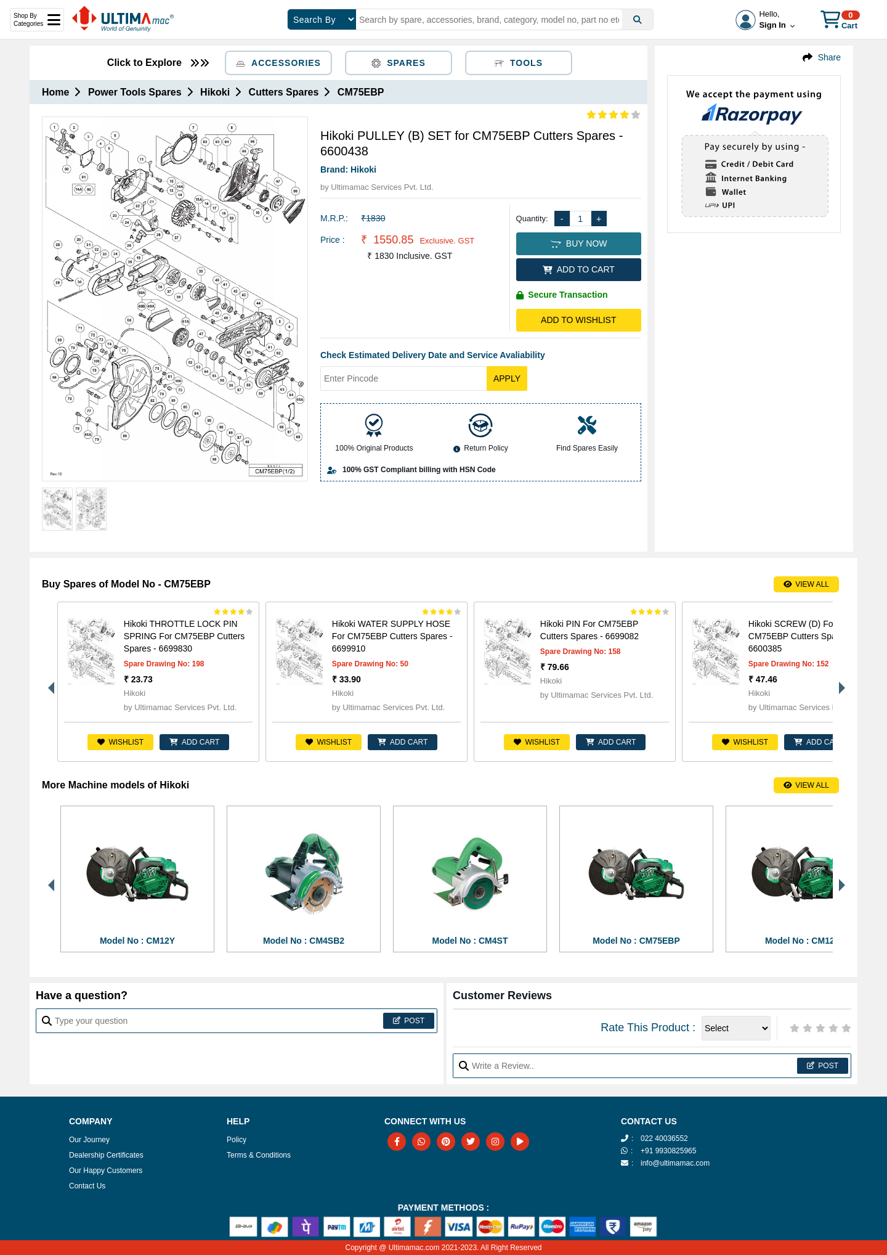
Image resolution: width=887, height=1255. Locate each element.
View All (806, 584)
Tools (519, 63)
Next (839, 682)
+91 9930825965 (668, 1151)
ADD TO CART (579, 269)
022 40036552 (664, 1138)
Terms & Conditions (259, 1155)
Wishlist (120, 742)
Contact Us (87, 1186)
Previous (48, 682)
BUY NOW (578, 243)
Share (829, 57)
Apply (506, 378)
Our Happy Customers (105, 1170)
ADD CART (194, 742)
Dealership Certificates (106, 1155)
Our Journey (89, 1139)
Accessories (278, 63)
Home (55, 92)
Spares (398, 63)
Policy (236, 1139)
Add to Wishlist (578, 320)
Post (408, 1020)
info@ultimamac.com (675, 1163)
